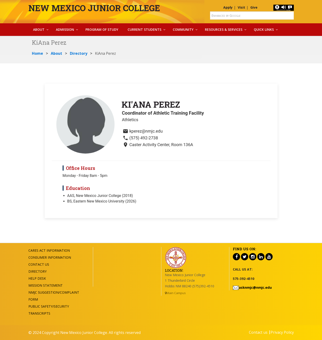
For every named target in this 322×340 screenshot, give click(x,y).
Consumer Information (49, 257)
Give (254, 7)
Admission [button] (65, 29)
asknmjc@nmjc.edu (255, 287)
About (56, 53)
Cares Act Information (49, 250)
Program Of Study (101, 29)
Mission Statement (45, 285)
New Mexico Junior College (94, 8)
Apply (228, 7)
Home (37, 53)
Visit (241, 7)
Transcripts (39, 313)
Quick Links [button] (264, 29)
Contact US (38, 264)
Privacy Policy (282, 332)
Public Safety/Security (48, 306)
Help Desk (37, 278)
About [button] (38, 29)
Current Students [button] (144, 29)
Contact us (258, 332)
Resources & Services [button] (223, 29)
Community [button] (183, 29)
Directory (78, 53)
